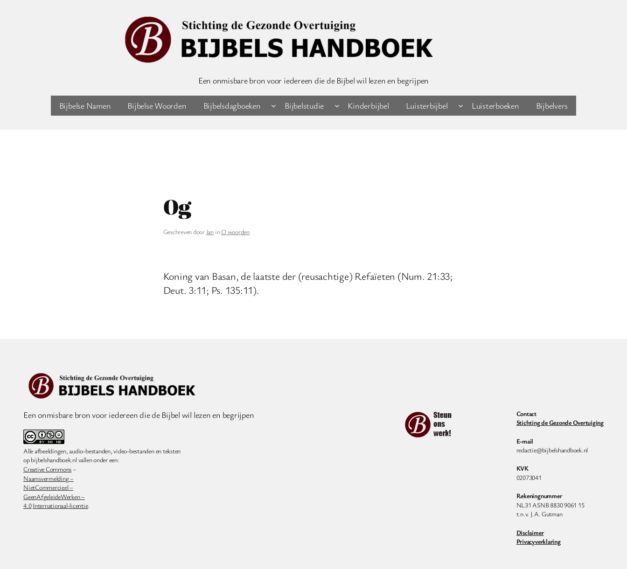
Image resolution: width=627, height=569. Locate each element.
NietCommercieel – (48, 487)
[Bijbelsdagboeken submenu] (273, 105)
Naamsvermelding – (48, 478)
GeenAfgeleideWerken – (54, 496)
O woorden (235, 231)
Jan (210, 231)
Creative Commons (47, 469)
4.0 (27, 505)
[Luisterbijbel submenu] (460, 105)
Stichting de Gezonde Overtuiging (560, 422)
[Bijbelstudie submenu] (337, 105)
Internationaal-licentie (60, 505)
